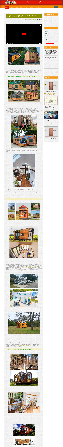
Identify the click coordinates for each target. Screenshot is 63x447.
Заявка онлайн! (38, 6)
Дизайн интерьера (47, 39)
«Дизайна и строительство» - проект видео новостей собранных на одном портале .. (17, 10)
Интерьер (25, 6)
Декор (46, 33)
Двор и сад (46, 35)
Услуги (16, 6)
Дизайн (21, 6)
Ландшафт (31, 6)
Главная (6, 6)
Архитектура (47, 37)
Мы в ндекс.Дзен (39, 19)
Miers (31, 19)
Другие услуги (37, 10)
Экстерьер (46, 31)
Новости (11, 6)
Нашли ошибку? (34, 19)
